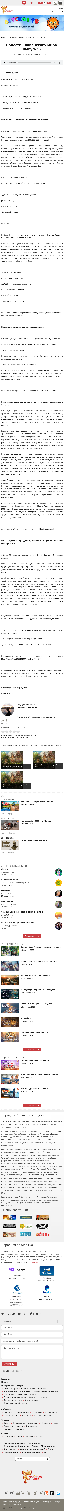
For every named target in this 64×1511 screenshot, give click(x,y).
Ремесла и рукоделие (13, 1426)
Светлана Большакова (27, 707)
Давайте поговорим (13, 1400)
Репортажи (9, 1394)
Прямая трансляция (14, 1443)
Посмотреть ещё (32, 936)
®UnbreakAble (27, 1508)
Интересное (31, 1426)
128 (40, 2)
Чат (53, 12)
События (6, 1409)
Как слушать (10, 1449)
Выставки (26, 1416)
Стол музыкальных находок (45, 1391)
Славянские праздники (27, 1394)
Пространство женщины (15, 1397)
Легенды (29, 1437)
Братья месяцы (10, 1391)
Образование (19, 1423)
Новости (5, 1382)
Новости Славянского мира (26, 54)
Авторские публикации (16, 1446)
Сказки (19, 1437)
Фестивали (37, 1413)
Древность (33, 1423)
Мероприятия (48, 1446)
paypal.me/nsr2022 (46, 1299)
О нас (51, 1449)
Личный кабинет (31, 1452)
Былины (39, 1437)
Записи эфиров (11, 1389)
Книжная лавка (32, 1400)
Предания (8, 1437)
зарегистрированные (28, 735)
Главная (5, 1379)
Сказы (4, 1433)
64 (44, 2)
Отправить (9, 1364)
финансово (34, 1262)
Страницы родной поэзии (16, 1403)
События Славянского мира (16, 1413)
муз (49, 2)
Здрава (7, 1423)
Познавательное (11, 1416)
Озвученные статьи (38, 1397)
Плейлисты (34, 1443)
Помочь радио (11, 1452)
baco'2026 (7, 1508)
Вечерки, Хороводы (43, 1416)
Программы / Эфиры (12, 1385)
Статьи (5, 1420)
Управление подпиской (32, 1449)
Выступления (51, 1413)
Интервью (25, 1391)
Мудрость (45, 1423)
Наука (55, 1423)
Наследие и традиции (14, 1429)
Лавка (35, 1446)
